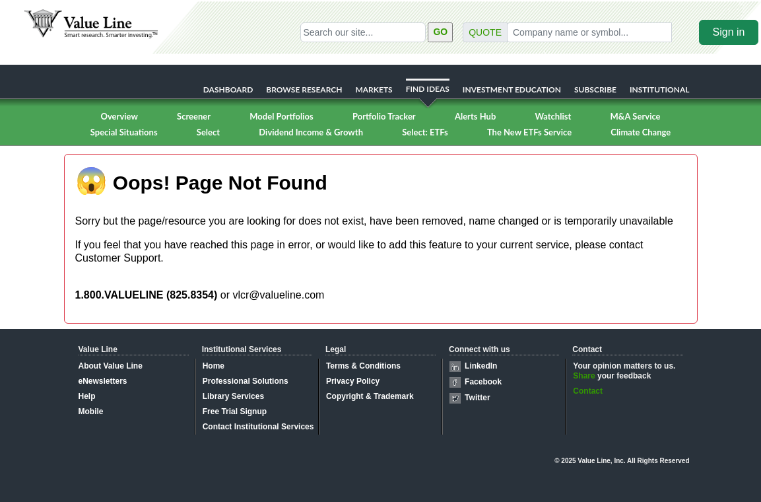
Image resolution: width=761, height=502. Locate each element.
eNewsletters (103, 381)
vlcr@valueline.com (278, 295)
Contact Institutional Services (258, 426)
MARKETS (373, 89)
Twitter (477, 397)
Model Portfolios (281, 116)
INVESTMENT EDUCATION (512, 89)
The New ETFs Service (529, 132)
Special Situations (124, 132)
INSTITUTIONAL (660, 89)
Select (208, 132)
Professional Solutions (245, 381)
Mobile (91, 411)
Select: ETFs (425, 132)
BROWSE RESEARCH (304, 89)
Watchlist (553, 116)
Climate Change (641, 132)
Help (87, 396)
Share (584, 375)
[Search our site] (363, 32)
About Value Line (111, 366)
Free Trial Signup (235, 411)
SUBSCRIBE (595, 89)
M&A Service (635, 116)
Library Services (233, 396)
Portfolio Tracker (384, 116)
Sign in (729, 32)
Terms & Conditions (363, 366)
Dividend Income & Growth (311, 132)
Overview (118, 116)
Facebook (483, 381)
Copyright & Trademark (370, 396)
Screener (194, 116)
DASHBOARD (228, 89)
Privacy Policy (353, 381)
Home (213, 366)
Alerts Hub (475, 116)
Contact (588, 391)
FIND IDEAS (427, 89)
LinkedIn (481, 366)
